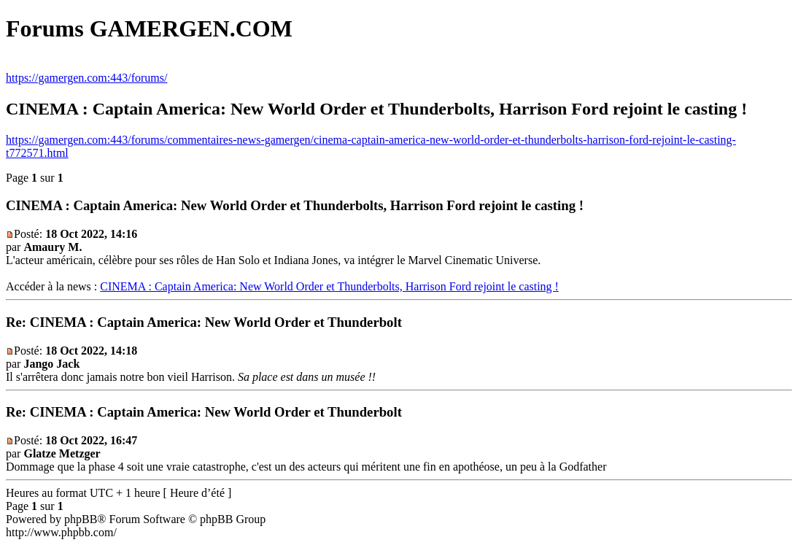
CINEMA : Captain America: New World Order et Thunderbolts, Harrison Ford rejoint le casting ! (329, 286)
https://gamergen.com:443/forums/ (86, 77)
